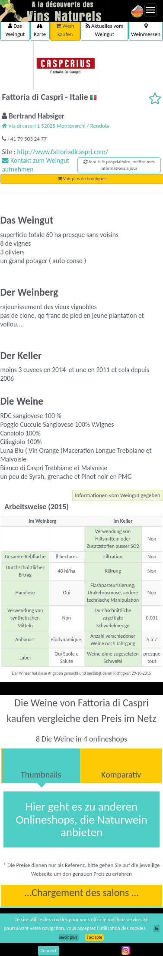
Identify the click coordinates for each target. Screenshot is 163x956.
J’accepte (94, 937)
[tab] (41, 765)
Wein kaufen (65, 30)
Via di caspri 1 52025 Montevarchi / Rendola (55, 125)
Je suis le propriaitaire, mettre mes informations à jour (119, 165)
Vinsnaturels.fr (54, 11)
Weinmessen (145, 30)
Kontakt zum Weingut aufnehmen (35, 164)
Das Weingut (15, 30)
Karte (40, 30)
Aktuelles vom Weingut (104, 30)
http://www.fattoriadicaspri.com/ (62, 152)
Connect (49, 950)
